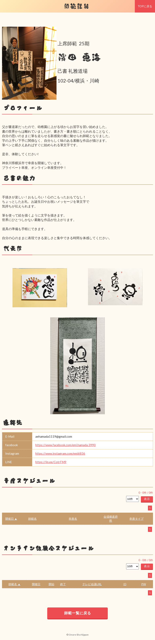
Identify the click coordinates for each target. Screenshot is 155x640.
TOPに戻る (145, 6)
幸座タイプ (136, 518)
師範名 (32, 518)
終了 (63, 584)
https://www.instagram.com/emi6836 (60, 453)
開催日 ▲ (11, 518)
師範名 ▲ (14, 584)
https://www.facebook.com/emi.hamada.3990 (65, 445)
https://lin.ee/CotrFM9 (50, 462)
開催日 (36, 584)
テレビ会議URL (92, 584)
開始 (51, 584)
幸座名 (73, 518)
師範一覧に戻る (77, 613)
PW (143, 584)
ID (124, 584)
